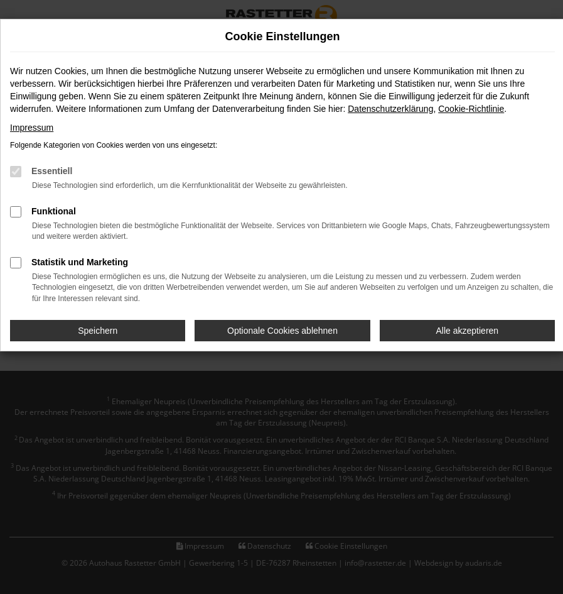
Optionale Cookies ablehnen (282, 331)
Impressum (31, 128)
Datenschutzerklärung (390, 109)
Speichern (97, 331)
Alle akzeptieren (467, 331)
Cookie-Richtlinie (471, 109)
